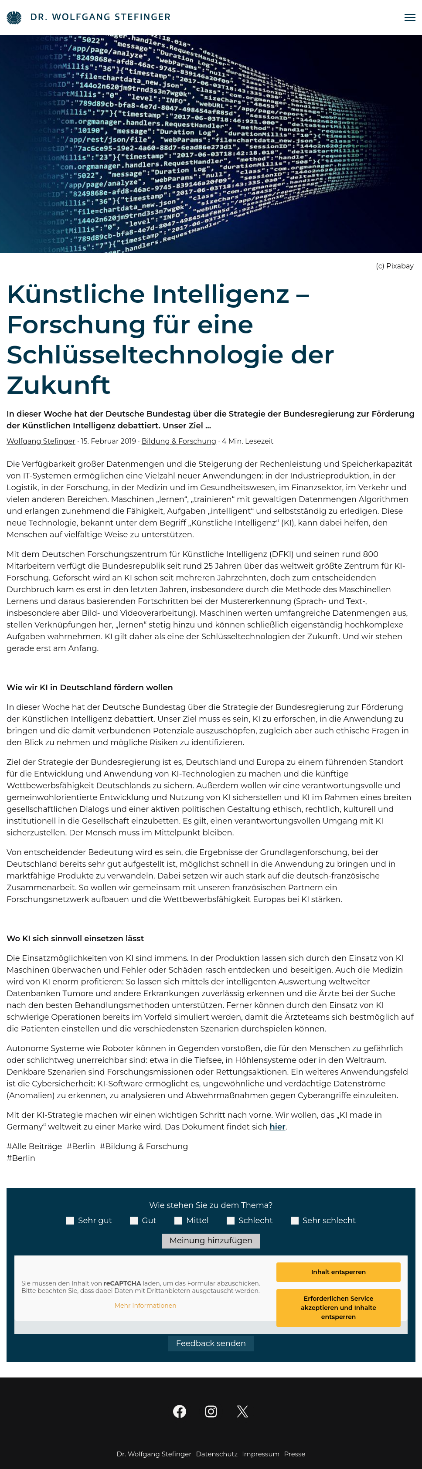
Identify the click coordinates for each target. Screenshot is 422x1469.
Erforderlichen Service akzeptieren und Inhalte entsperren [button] (338, 1308)
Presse (294, 1454)
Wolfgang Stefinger (41, 441)
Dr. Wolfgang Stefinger (154, 1454)
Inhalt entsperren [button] (338, 1272)
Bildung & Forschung (179, 441)
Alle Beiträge (37, 1146)
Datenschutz (217, 1454)
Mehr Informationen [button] (146, 1306)
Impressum (260, 1454)
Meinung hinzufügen (211, 1240)
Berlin (83, 1146)
